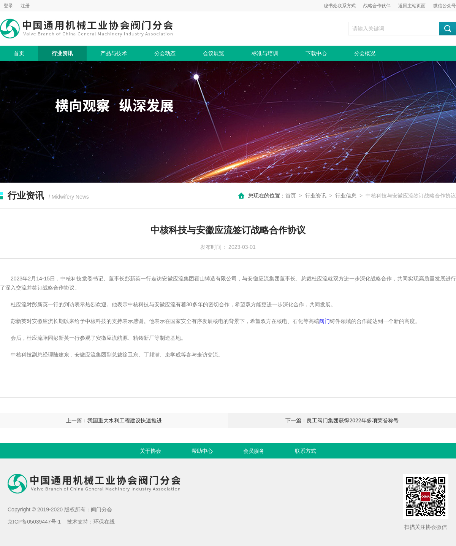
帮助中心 (202, 451)
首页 (19, 53)
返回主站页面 (412, 5)
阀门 (324, 321)
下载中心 (316, 53)
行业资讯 (62, 53)
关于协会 (150, 451)
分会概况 (364, 53)
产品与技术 (113, 53)
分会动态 (165, 53)
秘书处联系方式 (340, 5)
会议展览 (213, 53)
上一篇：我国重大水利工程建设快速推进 (114, 420)
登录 (8, 5)
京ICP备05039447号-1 (34, 522)
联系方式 (305, 451)
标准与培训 (265, 53)
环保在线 (104, 522)
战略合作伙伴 (377, 5)
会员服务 (253, 451)
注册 (25, 5)
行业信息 (345, 196)
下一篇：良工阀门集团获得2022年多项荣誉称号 (341, 420)
